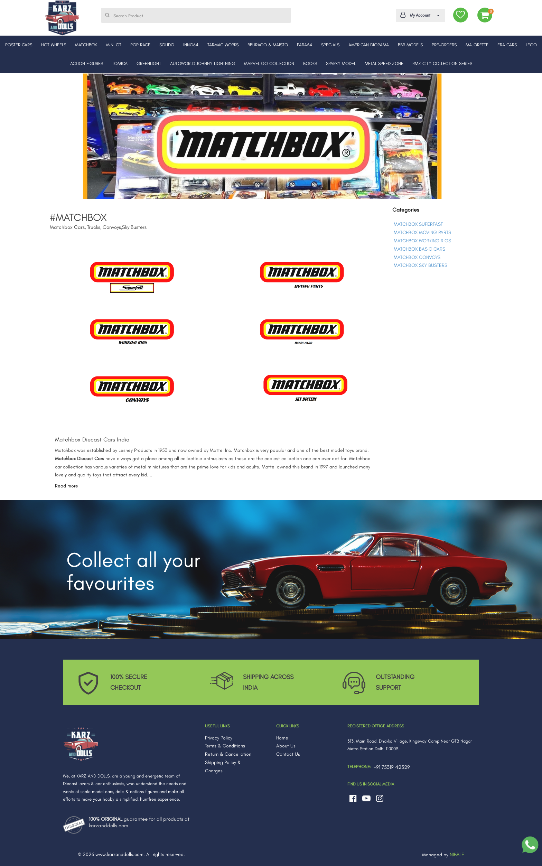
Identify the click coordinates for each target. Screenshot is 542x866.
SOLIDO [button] (166, 44)
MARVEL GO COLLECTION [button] (269, 63)
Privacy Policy (218, 738)
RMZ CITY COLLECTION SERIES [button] (442, 63)
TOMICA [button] (120, 63)
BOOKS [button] (310, 63)
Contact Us (288, 754)
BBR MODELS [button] (410, 44)
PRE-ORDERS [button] (444, 44)
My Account (419, 15)
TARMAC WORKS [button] (223, 44)
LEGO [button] (531, 44)
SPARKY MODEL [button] (341, 63)
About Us (286, 746)
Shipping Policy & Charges (223, 767)
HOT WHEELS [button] (53, 44)
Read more (66, 486)
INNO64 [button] (190, 44)
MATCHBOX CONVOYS (417, 257)
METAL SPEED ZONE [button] (384, 63)
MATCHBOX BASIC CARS (419, 249)
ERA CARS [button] (507, 44)
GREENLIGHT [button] (149, 63)
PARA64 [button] (304, 44)
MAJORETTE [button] (477, 44)
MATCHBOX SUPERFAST (418, 224)
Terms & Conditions (225, 746)
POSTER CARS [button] (18, 44)
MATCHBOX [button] (86, 44)
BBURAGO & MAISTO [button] (267, 44)
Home (282, 738)
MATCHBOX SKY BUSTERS (420, 265)
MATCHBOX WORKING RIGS (422, 241)
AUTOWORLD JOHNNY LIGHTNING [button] (202, 63)
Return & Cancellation (228, 754)
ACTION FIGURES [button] (86, 63)
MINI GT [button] (113, 44)
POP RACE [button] (140, 44)
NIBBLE (457, 854)
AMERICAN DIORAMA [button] (368, 44)
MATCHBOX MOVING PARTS (422, 232)
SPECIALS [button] (330, 44)
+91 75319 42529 (392, 767)
